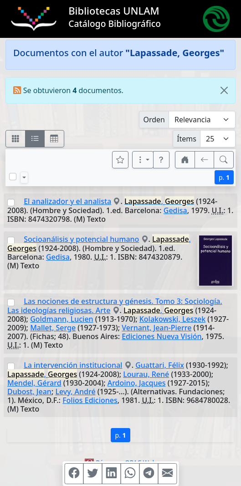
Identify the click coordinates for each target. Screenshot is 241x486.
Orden (154, 120)
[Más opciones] (143, 159)
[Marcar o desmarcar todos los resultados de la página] (12, 176)
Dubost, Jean (29, 392)
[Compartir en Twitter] (92, 473)
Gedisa (175, 210)
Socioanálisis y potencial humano (81, 239)
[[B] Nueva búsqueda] (224, 159)
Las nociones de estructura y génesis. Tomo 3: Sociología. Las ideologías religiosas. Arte (114, 305)
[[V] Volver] (205, 159)
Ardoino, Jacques (137, 383)
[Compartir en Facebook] (73, 473)
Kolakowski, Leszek (172, 319)
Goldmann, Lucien (61, 319)
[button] (161, 159)
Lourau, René (146, 374)
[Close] (224, 90)
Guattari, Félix (159, 365)
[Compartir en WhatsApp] (129, 473)
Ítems (186, 139)
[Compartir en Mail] (167, 473)
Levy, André (75, 392)
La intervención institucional (73, 365)
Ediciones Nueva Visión (161, 336)
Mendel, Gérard (34, 383)
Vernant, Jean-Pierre (156, 328)
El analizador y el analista (67, 201)
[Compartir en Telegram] (148, 473)
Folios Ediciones (90, 400)
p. (224, 177)
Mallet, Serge (53, 328)
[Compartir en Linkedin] (111, 473)
